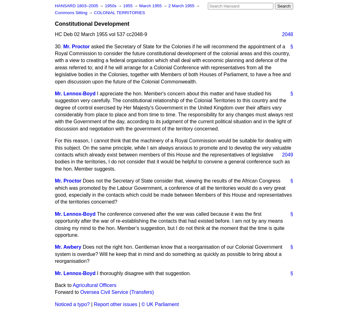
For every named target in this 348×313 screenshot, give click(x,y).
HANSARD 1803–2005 (76, 5)
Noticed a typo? (72, 304)
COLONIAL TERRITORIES (119, 12)
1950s (111, 5)
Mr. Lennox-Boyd (75, 93)
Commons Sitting (71, 12)
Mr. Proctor (76, 46)
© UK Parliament (160, 304)
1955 (128, 5)
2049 (287, 154)
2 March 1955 (182, 5)
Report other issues (115, 304)
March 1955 (151, 5)
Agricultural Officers (94, 285)
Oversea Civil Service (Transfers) (117, 292)
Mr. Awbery (68, 247)
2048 (287, 34)
